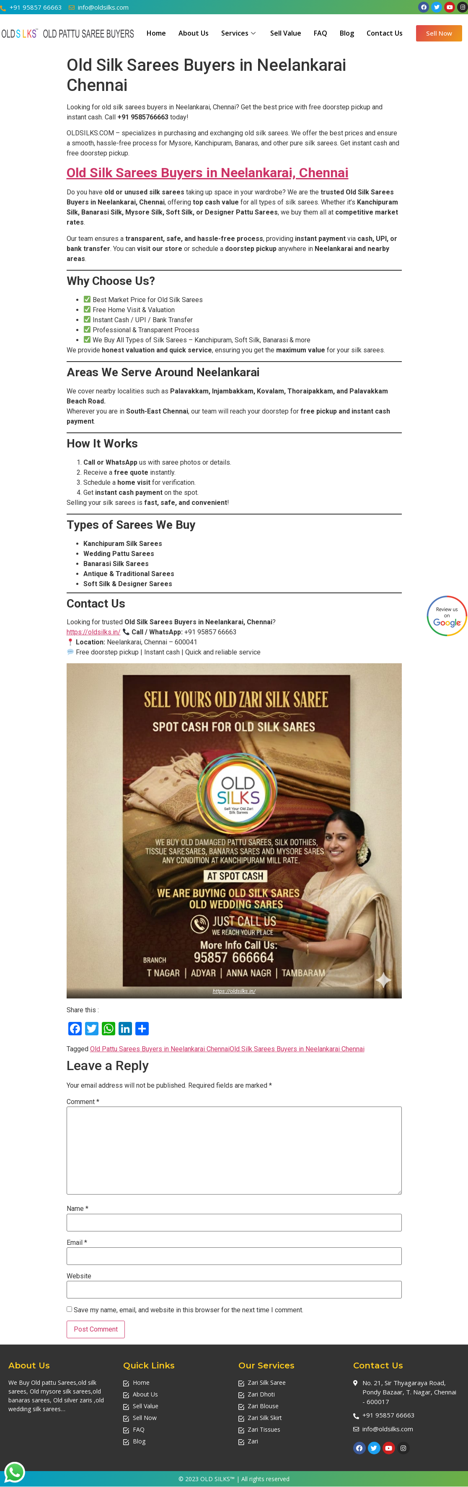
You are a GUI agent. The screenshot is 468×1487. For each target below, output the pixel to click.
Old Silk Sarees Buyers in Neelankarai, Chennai (208, 173)
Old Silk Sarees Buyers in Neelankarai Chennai (297, 1049)
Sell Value (285, 33)
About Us (193, 33)
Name (77, 1208)
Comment (83, 1102)
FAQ (320, 33)
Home (156, 33)
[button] (439, 33)
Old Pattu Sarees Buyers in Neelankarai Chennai (160, 1049)
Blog (347, 33)
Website (79, 1276)
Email (77, 1242)
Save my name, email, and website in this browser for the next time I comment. (188, 1310)
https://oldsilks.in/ (94, 632)
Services (239, 33)
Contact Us (385, 33)
